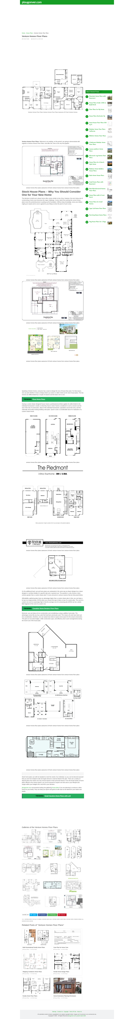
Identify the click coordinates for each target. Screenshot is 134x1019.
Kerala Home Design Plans (61, 971)
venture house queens (27, 921)
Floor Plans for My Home (96, 109)
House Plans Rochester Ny (97, 116)
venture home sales (47, 919)
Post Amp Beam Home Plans (97, 215)
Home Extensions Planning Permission (65, 996)
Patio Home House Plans (96, 175)
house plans (55, 787)
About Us (79, 1011)
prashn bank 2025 (81, 1015)
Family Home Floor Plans (30, 996)
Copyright (66, 1011)
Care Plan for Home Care (61, 947)
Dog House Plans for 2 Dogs (97, 221)
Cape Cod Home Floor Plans (97, 208)
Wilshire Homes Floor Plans (97, 136)
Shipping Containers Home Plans (32, 971)
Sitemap (54, 1011)
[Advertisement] (67, 19)
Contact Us (60, 1011)
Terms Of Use (72, 1011)
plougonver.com (32, 2)
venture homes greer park (59, 919)
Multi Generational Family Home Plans (34, 947)
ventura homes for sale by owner (33, 919)
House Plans (26, 39)
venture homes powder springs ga (74, 919)
